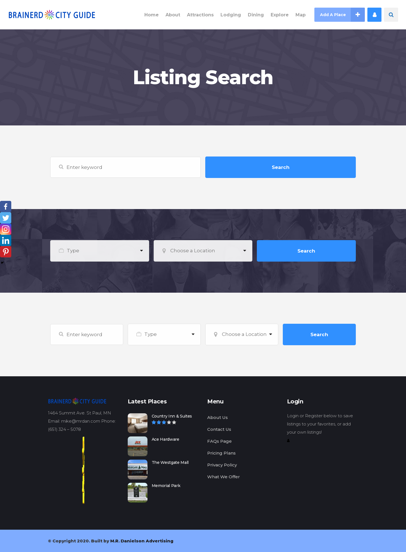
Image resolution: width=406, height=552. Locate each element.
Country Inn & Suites (172, 416)
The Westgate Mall (170, 462)
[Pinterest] (5, 251)
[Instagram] (5, 229)
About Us (217, 417)
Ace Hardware (165, 439)
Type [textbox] (73, 250)
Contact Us (219, 429)
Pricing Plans (221, 453)
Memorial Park (166, 485)
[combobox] (99, 251)
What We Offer (223, 476)
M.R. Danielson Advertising (141, 541)
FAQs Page (219, 441)
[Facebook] (5, 206)
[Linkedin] (5, 240)
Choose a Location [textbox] (192, 250)
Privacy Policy (222, 465)
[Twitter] (5, 217)
